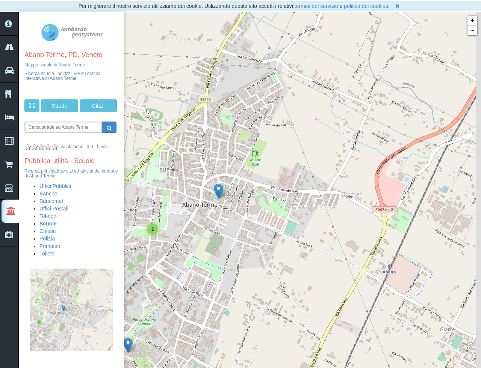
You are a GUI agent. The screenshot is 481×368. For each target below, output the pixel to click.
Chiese (47, 231)
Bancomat (51, 201)
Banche (48, 194)
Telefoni (48, 216)
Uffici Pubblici (55, 186)
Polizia (47, 239)
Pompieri (49, 246)
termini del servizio (316, 6)
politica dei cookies (366, 6)
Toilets (46, 254)
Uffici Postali (53, 209)
